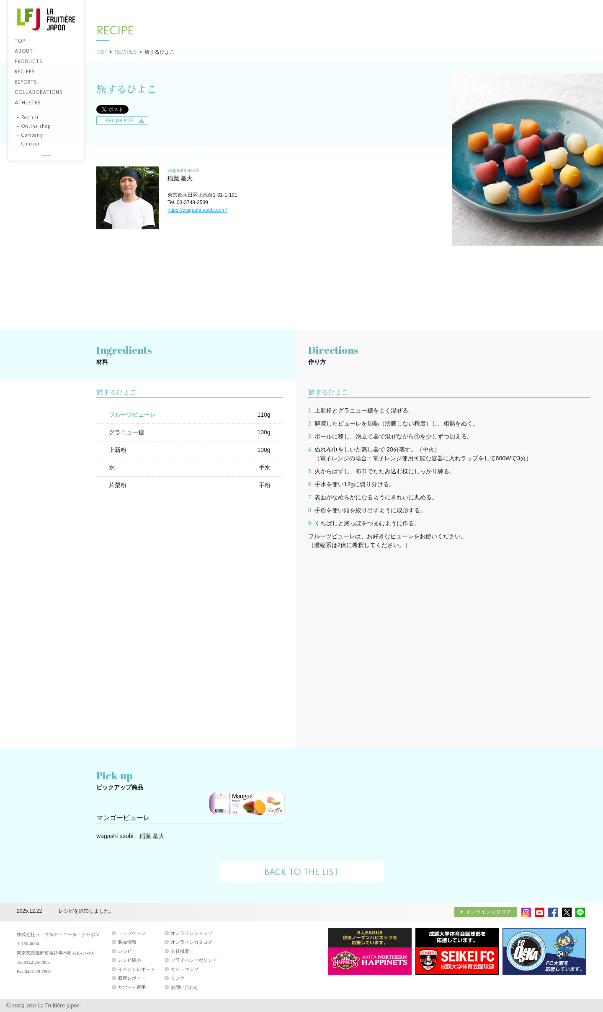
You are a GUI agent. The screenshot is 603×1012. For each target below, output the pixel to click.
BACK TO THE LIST (301, 871)
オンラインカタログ (488, 912)
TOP (101, 52)
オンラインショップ (191, 933)
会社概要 (180, 951)
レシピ (125, 951)
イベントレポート (136, 969)
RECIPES (125, 52)
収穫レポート (132, 978)
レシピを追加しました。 (86, 911)
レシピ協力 (129, 960)
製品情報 (127, 942)
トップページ (132, 933)
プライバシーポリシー (194, 960)
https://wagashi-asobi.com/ (197, 210)
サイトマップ (184, 969)
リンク (178, 978)
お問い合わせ (184, 987)
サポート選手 (132, 987)
